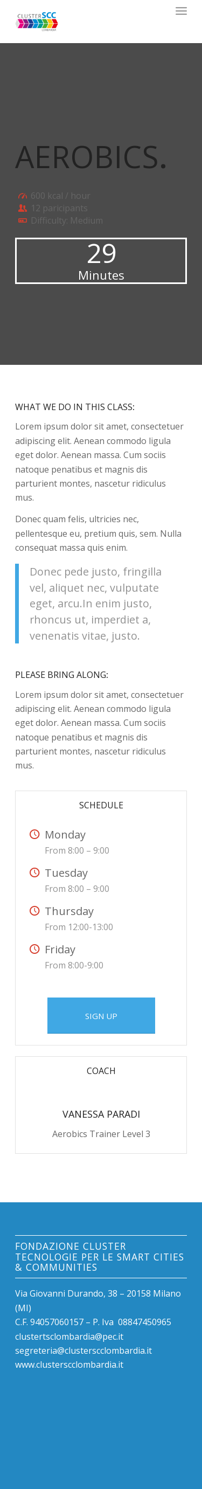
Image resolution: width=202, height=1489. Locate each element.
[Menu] (181, 10)
